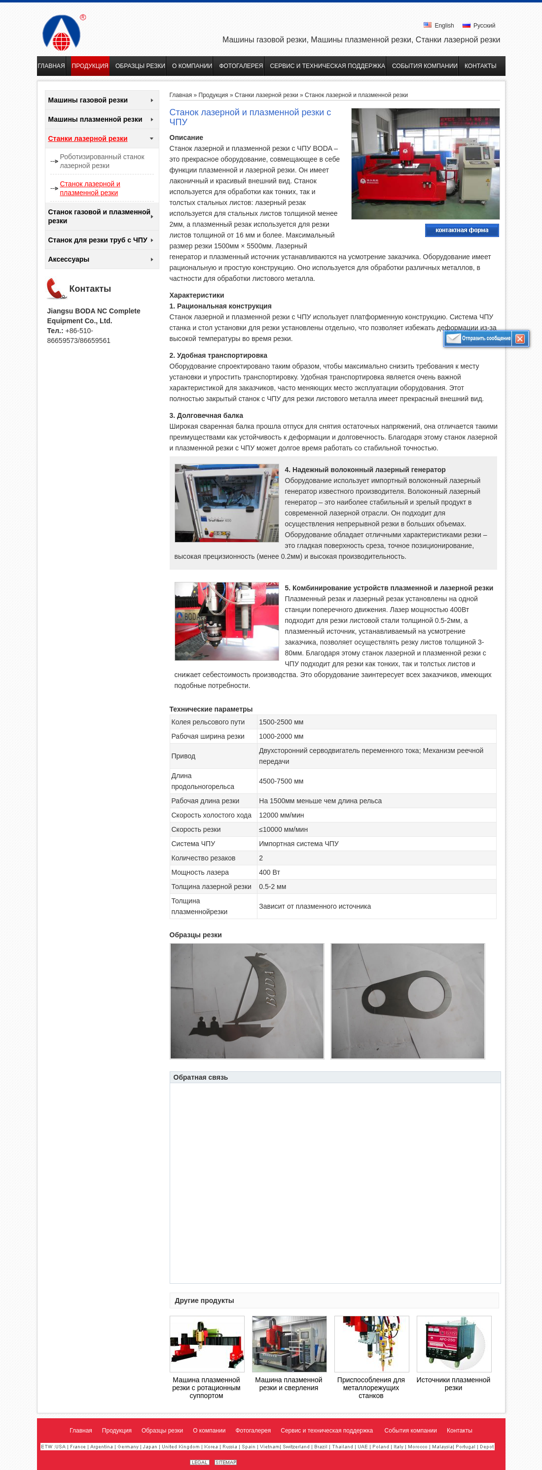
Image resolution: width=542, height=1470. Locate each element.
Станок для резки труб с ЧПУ (97, 240)
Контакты (90, 289)
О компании (209, 1430)
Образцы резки (162, 1430)
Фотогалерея (253, 1430)
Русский (479, 25)
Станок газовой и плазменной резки (99, 216)
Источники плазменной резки (454, 1384)
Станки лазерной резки (88, 138)
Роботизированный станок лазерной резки (102, 161)
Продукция (213, 95)
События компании (411, 1430)
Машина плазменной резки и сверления (288, 1384)
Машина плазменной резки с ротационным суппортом (206, 1388)
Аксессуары (69, 259)
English (439, 25)
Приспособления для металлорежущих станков (371, 1388)
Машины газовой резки (88, 100)
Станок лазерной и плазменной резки (90, 188)
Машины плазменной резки (95, 119)
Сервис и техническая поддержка (327, 1430)
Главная (181, 95)
